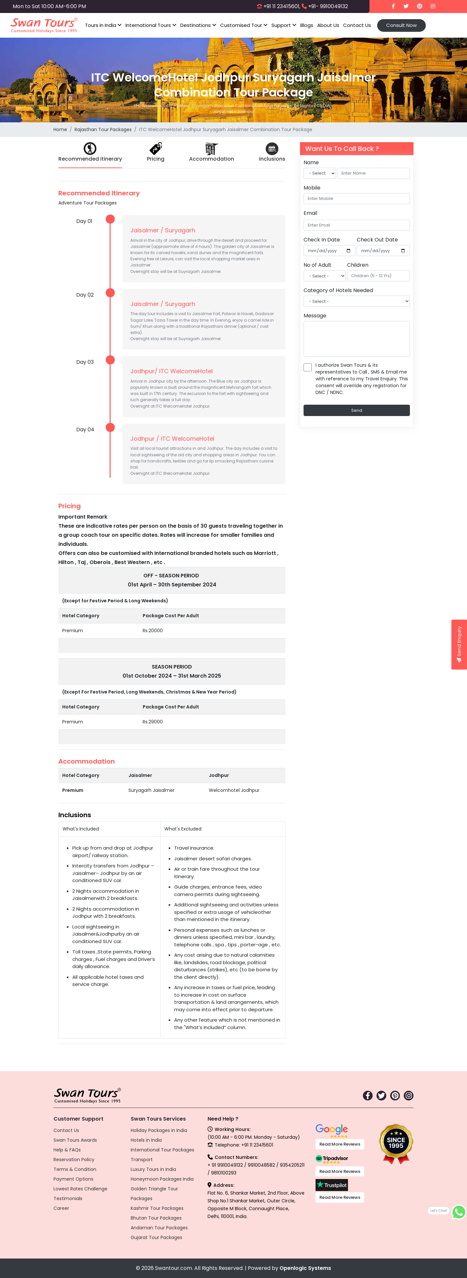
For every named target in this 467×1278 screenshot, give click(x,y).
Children (357, 265)
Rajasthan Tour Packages (103, 129)
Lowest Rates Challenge (80, 1189)
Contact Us (357, 25)
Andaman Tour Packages (159, 1227)
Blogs (306, 25)
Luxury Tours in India (153, 1169)
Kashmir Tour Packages (157, 1208)
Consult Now (401, 25)
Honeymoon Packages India (162, 1179)
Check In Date (322, 239)
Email (310, 213)
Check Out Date (377, 239)
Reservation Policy (74, 1159)
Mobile (312, 187)
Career (61, 1208)
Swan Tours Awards (75, 1140)
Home (60, 129)
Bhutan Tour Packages (156, 1218)
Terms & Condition (75, 1169)
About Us (328, 25)
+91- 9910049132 (328, 6)
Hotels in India (146, 1140)
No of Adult (317, 265)
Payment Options (73, 1179)
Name (311, 162)
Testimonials (68, 1198)
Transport (142, 1159)
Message (315, 315)
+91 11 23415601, (281, 6)
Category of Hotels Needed (338, 290)
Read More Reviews (339, 1144)
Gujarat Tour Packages (156, 1237)
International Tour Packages (162, 1150)
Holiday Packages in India (159, 1130)
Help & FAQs (67, 1150)
